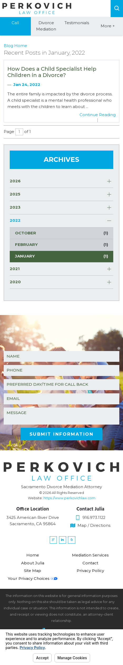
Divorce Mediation (46, 26)
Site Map (32, 573)
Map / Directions (90, 525)
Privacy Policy (90, 573)
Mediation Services (90, 558)
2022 (15, 220)
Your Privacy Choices (32, 581)
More (108, 26)
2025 (15, 194)
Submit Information (61, 434)
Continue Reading (98, 114)
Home (32, 558)
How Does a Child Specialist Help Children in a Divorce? (51, 72)
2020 (15, 282)
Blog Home (15, 45)
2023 (15, 207)
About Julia (32, 566)
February (61, 245)
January (61, 256)
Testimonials (77, 22)
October (61, 233)
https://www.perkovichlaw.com (69, 498)
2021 (15, 268)
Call (15, 22)
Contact (90, 566)
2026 (15, 181)
